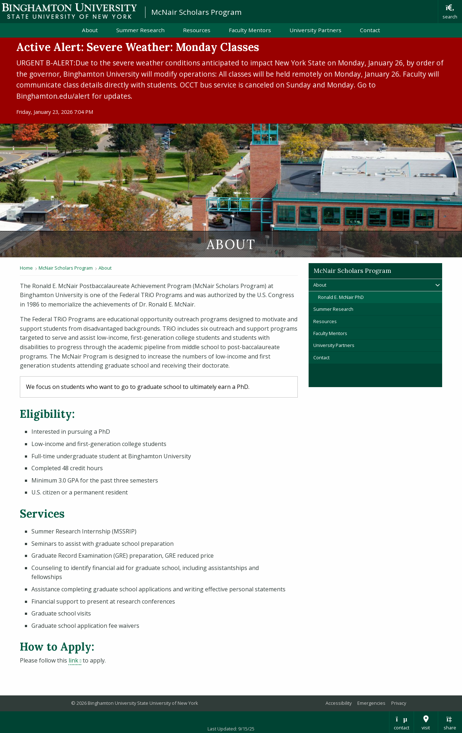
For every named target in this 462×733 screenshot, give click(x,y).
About (90, 30)
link (75, 660)
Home (26, 268)
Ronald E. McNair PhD (341, 297)
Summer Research (140, 30)
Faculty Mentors (250, 30)
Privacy (398, 703)
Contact (370, 30)
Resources (196, 30)
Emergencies (371, 703)
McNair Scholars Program (196, 12)
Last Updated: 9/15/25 (231, 728)
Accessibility (339, 703)
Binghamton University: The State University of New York (69, 11)
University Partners (315, 30)
